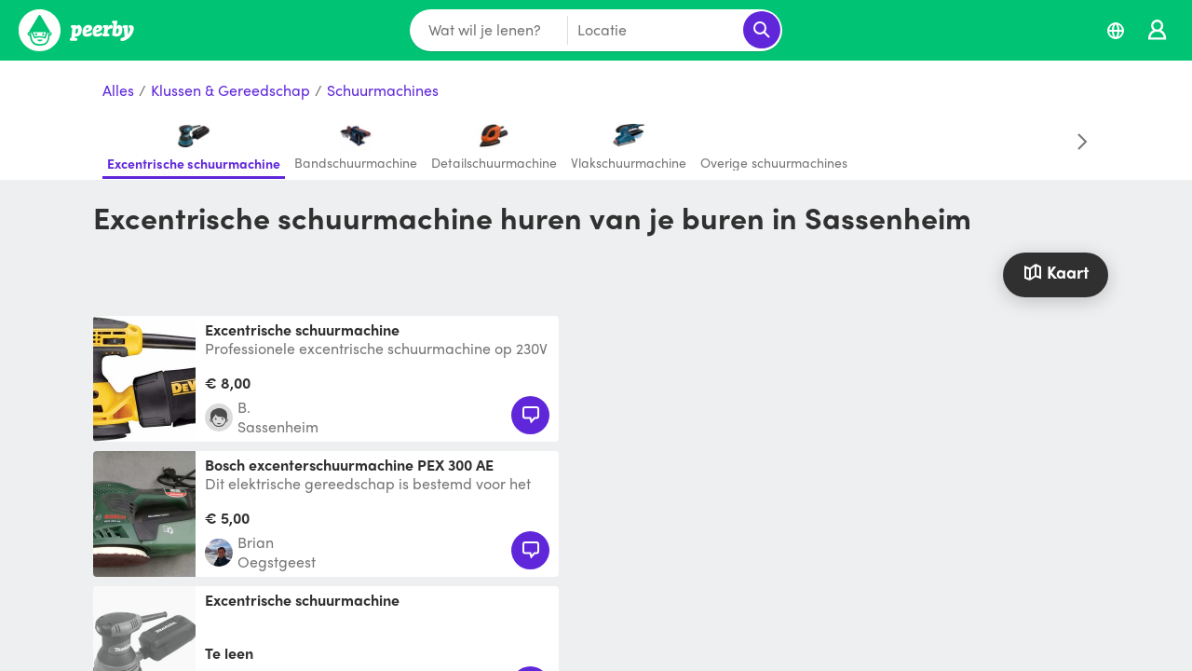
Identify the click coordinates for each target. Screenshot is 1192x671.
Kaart (1055, 271)
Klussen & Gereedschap (230, 91)
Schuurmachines (383, 91)
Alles (118, 91)
